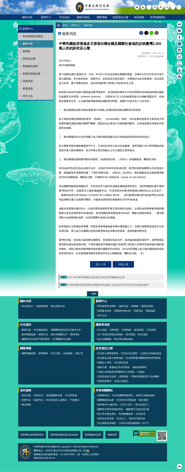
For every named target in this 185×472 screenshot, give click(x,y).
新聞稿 (26, 51)
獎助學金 (75, 334)
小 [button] (166, 7)
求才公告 (28, 96)
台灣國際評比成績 (62, 339)
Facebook (141, 33)
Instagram (179, 50)
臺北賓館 (143, 400)
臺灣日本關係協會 (145, 395)
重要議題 (28, 88)
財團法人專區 (104, 362)
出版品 (141, 372)
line (151, 33)
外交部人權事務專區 (108, 353)
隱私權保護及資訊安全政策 (64, 435)
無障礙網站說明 (93, 435)
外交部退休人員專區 (56, 400)
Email (157, 33)
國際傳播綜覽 (29, 353)
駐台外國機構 (104, 339)
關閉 (94, 294)
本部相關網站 (157, 17)
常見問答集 (71, 395)
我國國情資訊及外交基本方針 (66, 330)
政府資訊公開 (120, 17)
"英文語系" (148, 7)
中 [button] (161, 7)
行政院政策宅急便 (107, 376)
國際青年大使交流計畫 (137, 409)
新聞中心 (46, 17)
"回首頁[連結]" (137, 7)
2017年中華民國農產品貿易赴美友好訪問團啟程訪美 (96, 277)
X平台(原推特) (179, 57)
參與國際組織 (29, 334)
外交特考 (140, 414)
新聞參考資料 (30, 66)
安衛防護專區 (104, 381)
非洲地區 (126, 330)
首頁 (65, 25)
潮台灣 (79, 353)
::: (19, 26)
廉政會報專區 (140, 367)
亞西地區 (114, 330)
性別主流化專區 (129, 353)
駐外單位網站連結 (123, 339)
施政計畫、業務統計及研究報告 (114, 367)
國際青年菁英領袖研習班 (110, 409)
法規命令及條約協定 (151, 353)
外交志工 (121, 418)
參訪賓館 (26, 404)
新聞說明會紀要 (32, 73)
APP (179, 63)
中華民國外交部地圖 (87, 451)
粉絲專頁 (179, 37)
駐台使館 (143, 334)
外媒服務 (68, 353)
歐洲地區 (139, 330)
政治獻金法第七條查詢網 (110, 358)
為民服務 (139, 17)
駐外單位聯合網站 (107, 414)
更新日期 (38, 458)
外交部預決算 (121, 362)
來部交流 (38, 395)
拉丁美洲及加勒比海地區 (110, 334)
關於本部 (27, 17)
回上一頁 (101, 264)
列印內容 (162, 33)
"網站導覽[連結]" (143, 7)
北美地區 (151, 330)
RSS (179, 76)
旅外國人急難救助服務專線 (179, 24)
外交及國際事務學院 (122, 395)
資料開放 (123, 376)
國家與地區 (83, 17)
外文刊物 (55, 353)
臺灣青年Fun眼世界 (108, 404)
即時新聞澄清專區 (33, 36)
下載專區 (74, 400)
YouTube (179, 70)
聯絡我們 (112, 435)
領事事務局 (103, 395)
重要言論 (26, 330)
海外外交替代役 (137, 418)
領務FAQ (26, 400)
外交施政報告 (41, 330)
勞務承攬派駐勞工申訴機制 (145, 376)
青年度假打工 (142, 404)
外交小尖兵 (126, 404)
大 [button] (155, 7)
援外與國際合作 (59, 334)
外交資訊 (64, 17)
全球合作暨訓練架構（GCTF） (135, 423)
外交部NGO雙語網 (126, 400)
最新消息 (28, 43)
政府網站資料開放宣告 (32, 435)
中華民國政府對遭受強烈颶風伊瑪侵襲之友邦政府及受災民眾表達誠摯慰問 (108, 285)
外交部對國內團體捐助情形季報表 (143, 358)
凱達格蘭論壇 (126, 414)
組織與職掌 (42, 306)
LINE (179, 44)
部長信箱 (179, 30)
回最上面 (123, 264)
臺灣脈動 (43, 353)
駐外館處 (130, 334)
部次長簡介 (27, 306)
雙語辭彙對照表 (54, 395)
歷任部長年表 (58, 306)
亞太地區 (102, 330)
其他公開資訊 (121, 381)
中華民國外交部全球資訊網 (92, 7)
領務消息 (28, 81)
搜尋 (178, 7)
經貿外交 (43, 334)
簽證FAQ (38, 400)
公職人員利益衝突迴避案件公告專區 (116, 372)
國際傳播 (102, 17)
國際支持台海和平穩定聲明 (35, 339)
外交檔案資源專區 (107, 423)
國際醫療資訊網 (106, 400)
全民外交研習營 (106, 418)
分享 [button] (172, 7)
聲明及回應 (29, 58)
